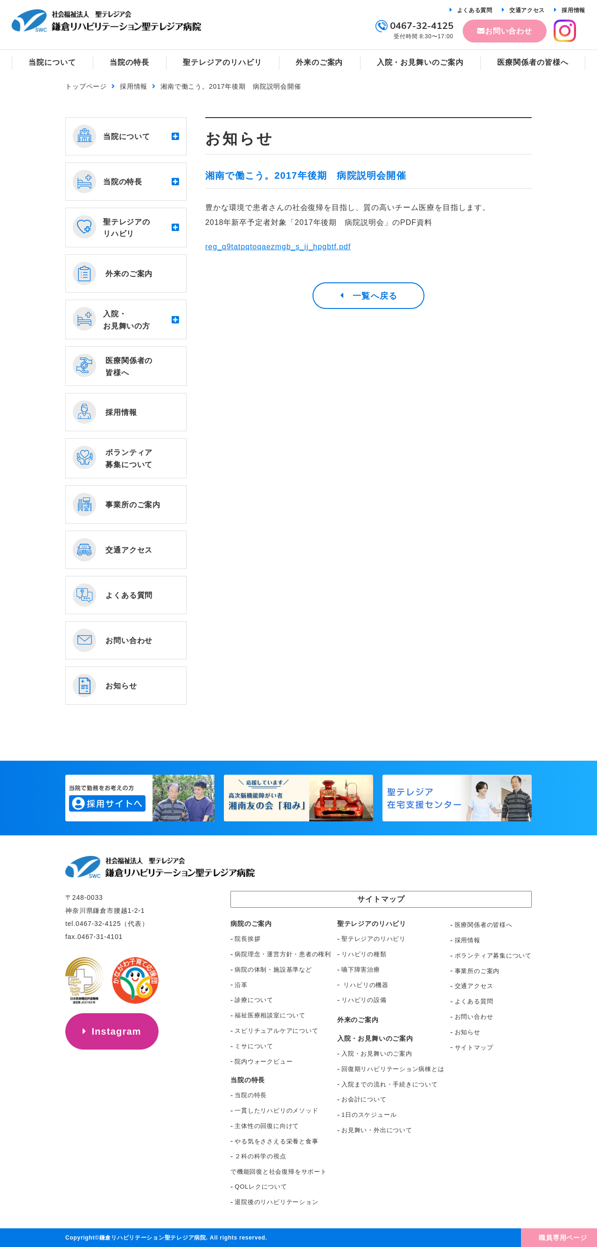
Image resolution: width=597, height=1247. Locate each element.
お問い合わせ (509, 31)
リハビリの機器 (365, 984)
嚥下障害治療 (360, 969)
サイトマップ (474, 1047)
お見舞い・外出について (376, 1130)
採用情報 (573, 10)
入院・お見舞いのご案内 (376, 1053)
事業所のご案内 (477, 970)
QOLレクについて (261, 1186)
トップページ (86, 86)
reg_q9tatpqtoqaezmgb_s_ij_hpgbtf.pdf (278, 247)
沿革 (241, 984)
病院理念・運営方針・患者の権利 (283, 954)
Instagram (116, 1031)
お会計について (363, 1099)
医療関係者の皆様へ (484, 924)
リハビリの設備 (363, 999)
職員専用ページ (563, 1237)
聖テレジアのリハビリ (373, 938)
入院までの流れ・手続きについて (389, 1084)
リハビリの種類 (363, 954)
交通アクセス (527, 10)
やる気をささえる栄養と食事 (276, 1141)
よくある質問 (475, 10)
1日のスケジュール (368, 1114)
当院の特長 (251, 1095)
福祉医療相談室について (270, 1015)
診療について (254, 999)
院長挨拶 (247, 938)
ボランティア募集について (493, 955)
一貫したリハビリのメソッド (276, 1110)
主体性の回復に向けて (267, 1125)
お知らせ (467, 1032)
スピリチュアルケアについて (276, 1030)
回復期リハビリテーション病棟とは (392, 1068)
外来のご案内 (358, 1019)
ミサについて (254, 1046)
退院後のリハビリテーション (276, 1201)
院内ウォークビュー (263, 1061)
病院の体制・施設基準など (273, 969)
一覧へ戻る (375, 296)
